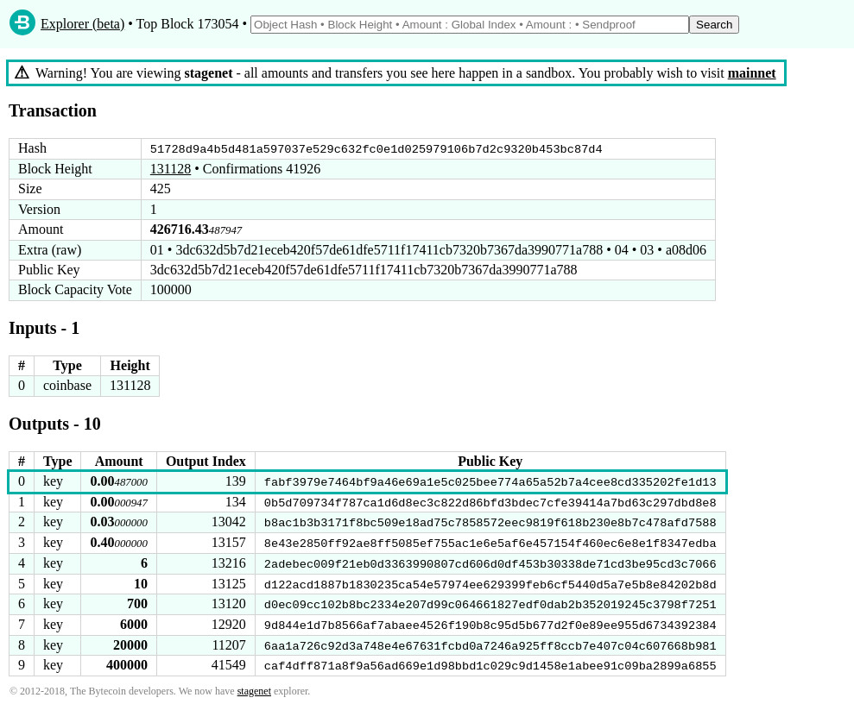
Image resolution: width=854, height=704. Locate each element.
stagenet (254, 688)
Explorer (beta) (82, 23)
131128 (170, 168)
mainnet (752, 73)
